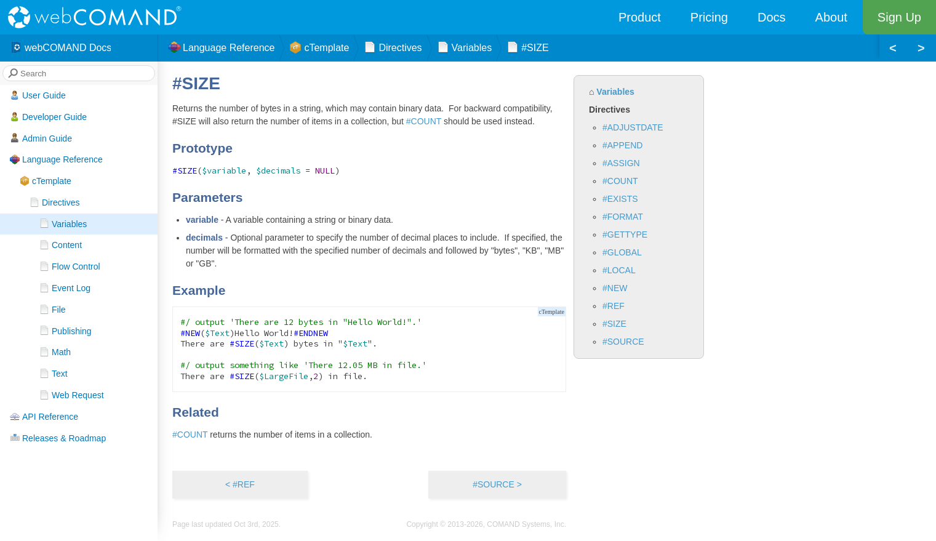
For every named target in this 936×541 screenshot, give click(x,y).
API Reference (44, 417)
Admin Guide (41, 138)
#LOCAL (619, 270)
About (831, 17)
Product (639, 17)
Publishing (65, 330)
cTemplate (45, 181)
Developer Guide (48, 117)
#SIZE (614, 324)
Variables (63, 223)
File (52, 310)
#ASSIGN (621, 163)
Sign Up (899, 17)
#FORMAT (622, 217)
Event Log (64, 288)
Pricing (709, 17)
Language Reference (56, 159)
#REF (613, 306)
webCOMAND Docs (60, 48)
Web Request (71, 395)
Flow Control (69, 266)
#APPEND (622, 145)
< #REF (240, 484)
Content (60, 245)
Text (53, 374)
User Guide (38, 95)
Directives (54, 202)
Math (55, 352)
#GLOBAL (622, 252)
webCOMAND (98, 17)
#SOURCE (623, 342)
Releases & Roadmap (58, 438)
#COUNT (620, 181)
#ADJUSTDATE (632, 127)
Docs (772, 17)
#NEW (614, 288)
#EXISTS (620, 199)
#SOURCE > (497, 484)
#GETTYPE (624, 234)
